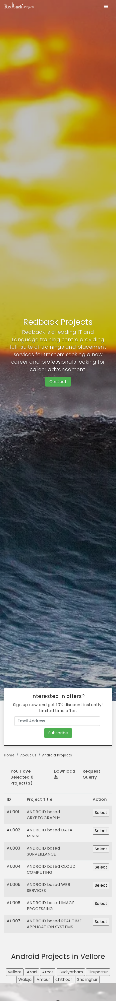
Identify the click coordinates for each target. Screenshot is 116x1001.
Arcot (47, 972)
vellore (15, 972)
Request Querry (91, 774)
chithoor (63, 979)
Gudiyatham (71, 972)
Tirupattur (98, 972)
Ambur (43, 979)
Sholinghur (87, 979)
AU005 (14, 884)
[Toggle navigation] (106, 6)
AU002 (13, 830)
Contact (58, 382)
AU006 (14, 903)
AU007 (14, 921)
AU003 (13, 848)
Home (9, 755)
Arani (32, 972)
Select (101, 812)
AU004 (14, 866)
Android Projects (57, 755)
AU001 (13, 812)
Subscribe (58, 733)
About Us (28, 755)
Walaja (25, 979)
